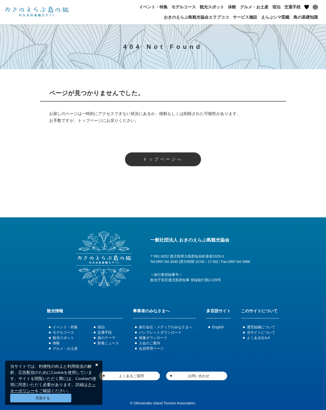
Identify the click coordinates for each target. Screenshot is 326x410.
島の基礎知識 (305, 17)
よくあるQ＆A (258, 338)
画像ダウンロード (153, 338)
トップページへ (163, 159)
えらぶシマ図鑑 (275, 17)
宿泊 (101, 327)
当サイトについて (261, 332)
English (218, 327)
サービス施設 (245, 17)
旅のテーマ (106, 338)
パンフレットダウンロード (160, 332)
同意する (43, 398)
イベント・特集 (65, 327)
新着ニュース (108, 343)
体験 (56, 343)
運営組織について (261, 327)
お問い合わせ (198, 376)
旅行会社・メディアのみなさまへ (165, 327)
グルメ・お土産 (65, 348)
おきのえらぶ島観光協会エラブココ (196, 17)
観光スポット (63, 338)
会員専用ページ (151, 348)
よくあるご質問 (131, 376)
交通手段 (105, 332)
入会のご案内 (149, 343)
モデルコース (63, 332)
